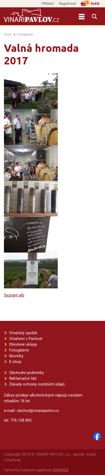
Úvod (7, 34)
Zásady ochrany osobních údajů (37, 384)
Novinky (16, 356)
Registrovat (67, 3)
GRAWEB (60, 470)
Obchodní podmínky (26, 372)
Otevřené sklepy (23, 344)
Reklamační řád (22, 378)
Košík (92, 3)
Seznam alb (14, 295)
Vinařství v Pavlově (25, 338)
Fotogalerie (25, 34)
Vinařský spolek (23, 333)
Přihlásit (47, 3)
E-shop (15, 361)
